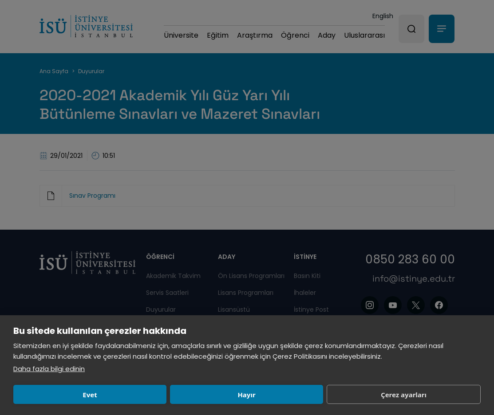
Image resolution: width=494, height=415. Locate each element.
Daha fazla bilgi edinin (49, 368)
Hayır (153, 394)
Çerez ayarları (249, 394)
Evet (59, 394)
